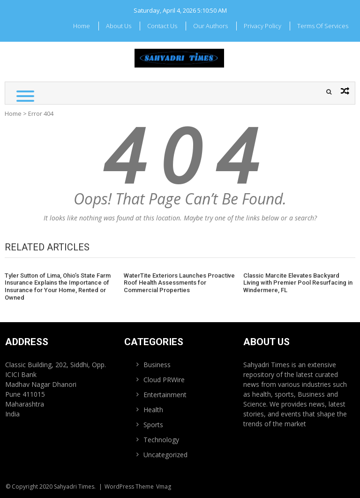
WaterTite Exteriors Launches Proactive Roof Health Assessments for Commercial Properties (179, 283)
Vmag (163, 486)
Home (81, 26)
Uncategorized (165, 454)
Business (157, 364)
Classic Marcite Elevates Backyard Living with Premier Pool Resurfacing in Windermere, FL (297, 283)
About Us (118, 26)
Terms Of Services (322, 26)
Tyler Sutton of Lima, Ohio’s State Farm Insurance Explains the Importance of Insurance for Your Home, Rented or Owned (58, 286)
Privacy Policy (262, 26)
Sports (153, 424)
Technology (161, 439)
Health (153, 409)
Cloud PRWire (164, 379)
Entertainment (165, 394)
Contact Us (162, 26)
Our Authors (210, 26)
